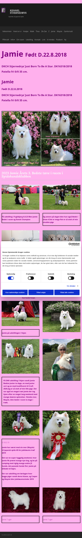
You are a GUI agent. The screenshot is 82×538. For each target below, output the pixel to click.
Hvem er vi (17, 31)
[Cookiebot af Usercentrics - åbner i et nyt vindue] (70, 244)
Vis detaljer (71, 286)
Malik (32, 31)
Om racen (20, 39)
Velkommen (7, 31)
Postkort (59, 39)
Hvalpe (25, 31)
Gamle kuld (68, 31)
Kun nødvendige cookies (15, 292)
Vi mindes (50, 39)
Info (12, 39)
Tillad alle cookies (67, 292)
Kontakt (37, 39)
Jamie (53, 31)
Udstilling (29, 39)
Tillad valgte (41, 292)
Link (43, 39)
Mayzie (59, 31)
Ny (65, 39)
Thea (38, 31)
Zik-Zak (44, 31)
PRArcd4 (5, 39)
